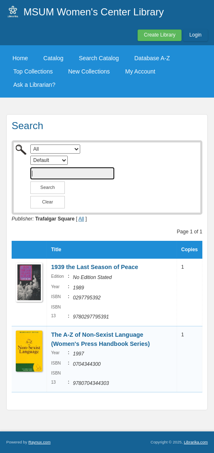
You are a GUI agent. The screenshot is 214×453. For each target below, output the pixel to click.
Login (195, 35)
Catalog (53, 58)
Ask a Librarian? (34, 84)
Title (56, 249)
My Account (140, 71)
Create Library (159, 35)
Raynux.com (39, 442)
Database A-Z (152, 58)
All (81, 219)
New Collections (89, 71)
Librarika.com (196, 442)
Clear (47, 201)
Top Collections (33, 71)
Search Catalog (99, 58)
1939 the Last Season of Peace (94, 267)
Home (20, 58)
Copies (189, 249)
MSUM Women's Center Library (94, 11)
